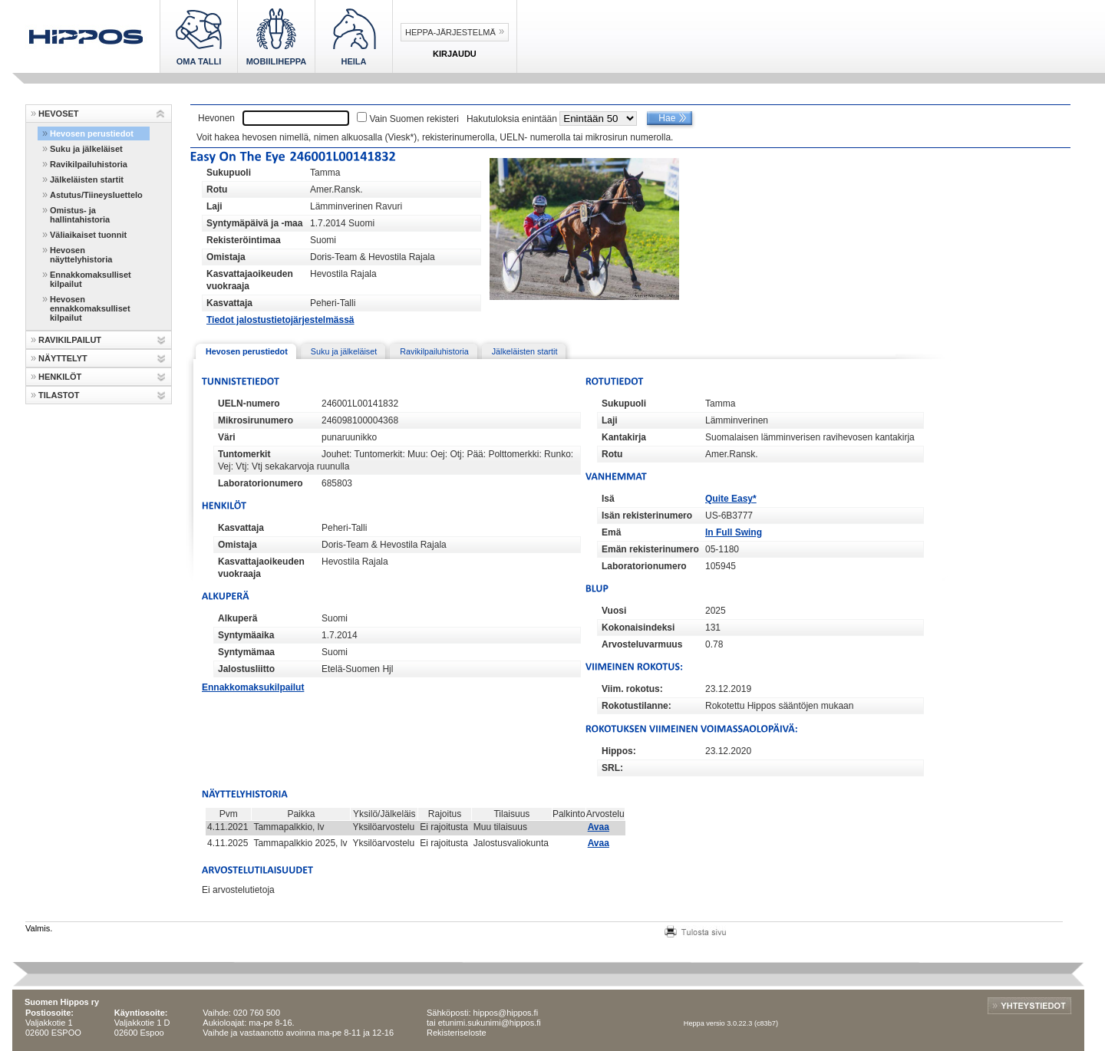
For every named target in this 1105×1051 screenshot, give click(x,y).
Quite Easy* (731, 498)
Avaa (598, 827)
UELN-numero (249, 403)
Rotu (216, 189)
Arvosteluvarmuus (642, 644)
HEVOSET (58, 113)
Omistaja (226, 257)
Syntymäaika (246, 635)
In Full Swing (733, 532)
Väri (227, 437)
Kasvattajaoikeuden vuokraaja (249, 280)
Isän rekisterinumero (647, 515)
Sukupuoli (228, 172)
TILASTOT (59, 395)
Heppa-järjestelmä (450, 32)
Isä (608, 498)
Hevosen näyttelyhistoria (81, 254)
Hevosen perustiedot (92, 133)
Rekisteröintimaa (243, 240)
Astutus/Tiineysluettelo (96, 194)
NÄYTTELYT (62, 358)
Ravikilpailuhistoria (88, 164)
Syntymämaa (246, 652)
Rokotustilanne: (636, 705)
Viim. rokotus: (632, 689)
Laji (214, 206)
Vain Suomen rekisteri (414, 119)
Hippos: (619, 751)
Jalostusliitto (246, 669)
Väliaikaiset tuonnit (88, 234)
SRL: (612, 768)
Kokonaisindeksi (638, 627)
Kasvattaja (229, 303)
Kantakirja (624, 437)
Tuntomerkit (244, 454)
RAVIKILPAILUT (69, 339)
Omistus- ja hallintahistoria (80, 215)
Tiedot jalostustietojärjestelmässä (280, 320)
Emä (611, 532)
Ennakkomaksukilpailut (253, 687)
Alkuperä (237, 618)
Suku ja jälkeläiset (86, 148)
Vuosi (614, 610)
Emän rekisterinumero (650, 549)
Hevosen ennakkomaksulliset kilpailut (90, 308)
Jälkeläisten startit (87, 179)
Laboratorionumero (260, 483)
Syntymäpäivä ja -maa (254, 223)
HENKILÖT (59, 376)
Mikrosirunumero (255, 420)
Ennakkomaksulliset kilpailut (90, 279)
